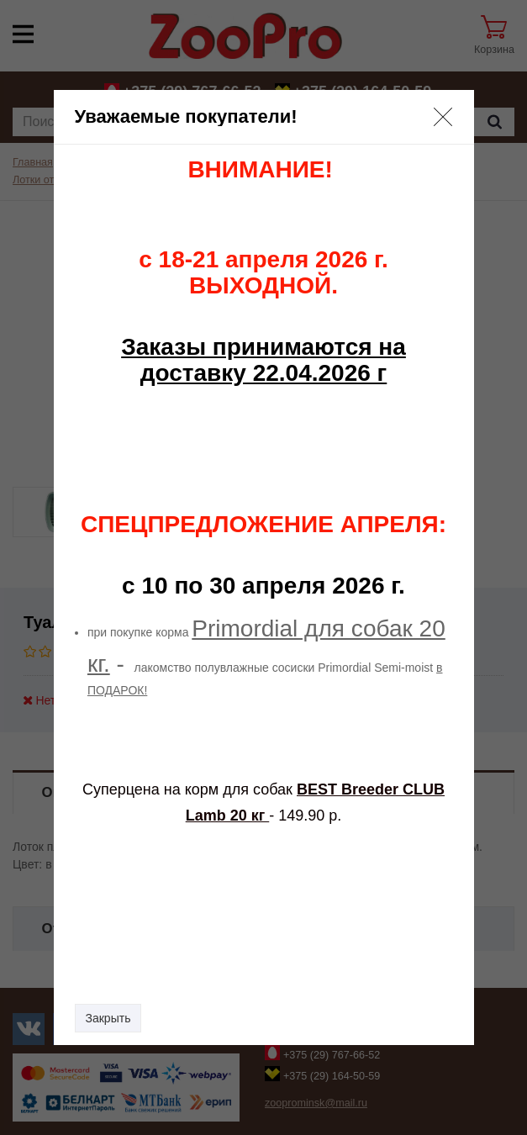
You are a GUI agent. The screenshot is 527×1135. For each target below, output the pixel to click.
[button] (443, 117)
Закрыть (108, 1018)
